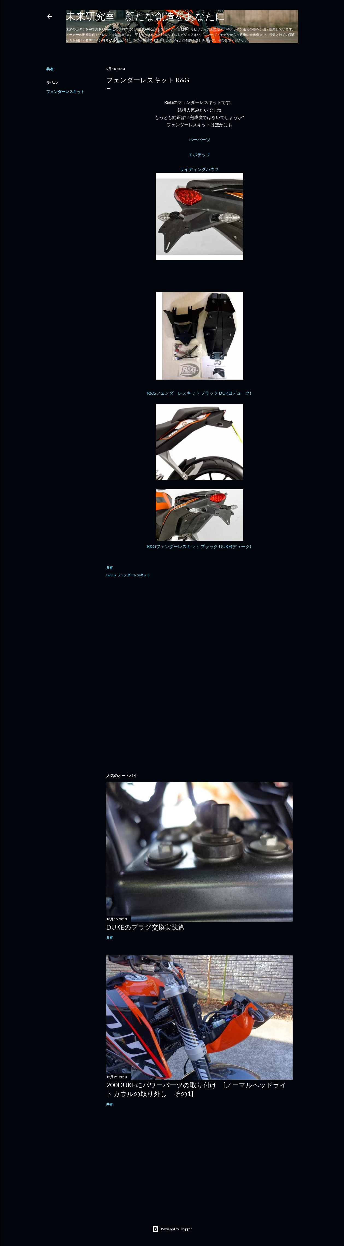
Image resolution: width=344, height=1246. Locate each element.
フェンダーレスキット (65, 91)
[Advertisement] (199, 631)
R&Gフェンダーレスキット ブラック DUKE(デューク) (199, 392)
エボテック (199, 154)
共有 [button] (50, 69)
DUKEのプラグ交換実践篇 (145, 927)
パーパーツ (199, 139)
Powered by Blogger (172, 1229)
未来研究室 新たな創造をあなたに (145, 16)
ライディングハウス (199, 169)
